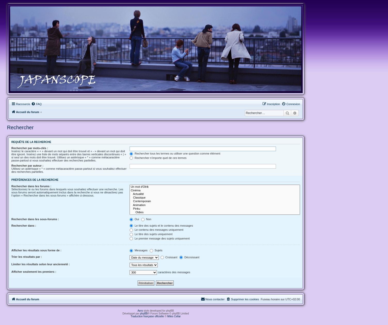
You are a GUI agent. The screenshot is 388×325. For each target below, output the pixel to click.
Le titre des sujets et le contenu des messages (161, 225)
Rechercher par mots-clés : (29, 148)
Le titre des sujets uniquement (151, 234)
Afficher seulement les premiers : (33, 271)
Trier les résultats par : (26, 256)
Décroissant (189, 257)
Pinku (214, 209)
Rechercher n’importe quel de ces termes (158, 157)
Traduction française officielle (147, 316)
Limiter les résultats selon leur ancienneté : (40, 264)
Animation (214, 205)
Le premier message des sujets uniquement (159, 238)
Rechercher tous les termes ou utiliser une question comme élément (175, 153)
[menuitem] (36, 104)
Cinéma (214, 190)
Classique (214, 198)
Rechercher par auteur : (27, 165)
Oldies (214, 212)
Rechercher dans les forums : (31, 186)
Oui (134, 219)
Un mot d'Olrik (214, 187)
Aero (140, 310)
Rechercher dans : (23, 225)
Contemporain (214, 201)
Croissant (169, 257)
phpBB (144, 313)
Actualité (214, 194)
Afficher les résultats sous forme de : (36, 250)
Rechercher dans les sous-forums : (35, 219)
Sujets (156, 250)
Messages (138, 250)
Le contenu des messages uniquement (156, 229)
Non (146, 219)
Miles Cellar (174, 316)
